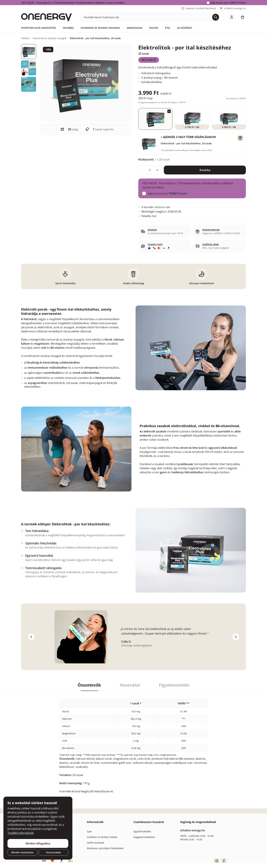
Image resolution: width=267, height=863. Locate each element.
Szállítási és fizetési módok (102, 837)
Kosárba (205, 170)
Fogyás (153, 27)
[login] (231, 17)
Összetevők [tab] (89, 685)
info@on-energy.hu (233, 8)
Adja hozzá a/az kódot (228, 2)
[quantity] (150, 170)
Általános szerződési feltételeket (105, 848)
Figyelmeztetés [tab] (174, 685)
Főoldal (25, 38)
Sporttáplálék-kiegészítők (38, 27)
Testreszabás (53, 852)
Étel (167, 27)
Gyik (89, 831)
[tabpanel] (133, 742)
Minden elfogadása (38, 843)
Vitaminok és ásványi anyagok (100, 27)
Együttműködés (142, 831)
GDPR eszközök (95, 842)
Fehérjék (68, 27)
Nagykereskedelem (144, 837)
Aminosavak (134, 27)
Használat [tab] (130, 685)
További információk (20, 833)
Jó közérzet (184, 27)
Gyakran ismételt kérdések (199, 8)
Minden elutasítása (22, 852)
